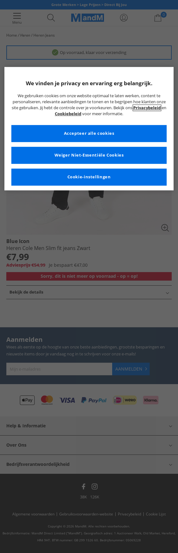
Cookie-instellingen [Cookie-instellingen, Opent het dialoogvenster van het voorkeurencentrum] (89, 177)
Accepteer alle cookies (89, 133)
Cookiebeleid (68, 113)
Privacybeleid (147, 107)
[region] (89, 128)
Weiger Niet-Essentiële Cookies (89, 155)
